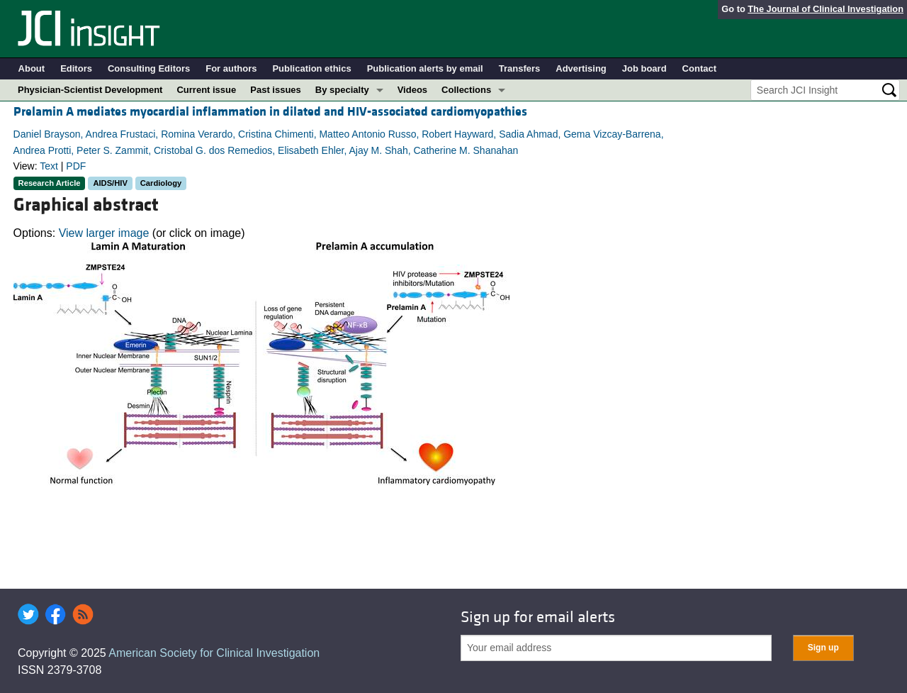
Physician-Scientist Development (90, 89)
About (31, 68)
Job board (644, 68)
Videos (412, 89)
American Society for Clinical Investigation (214, 653)
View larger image (104, 233)
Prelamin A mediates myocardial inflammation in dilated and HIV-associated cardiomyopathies (270, 112)
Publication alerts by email (425, 68)
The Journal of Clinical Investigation (825, 9)
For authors (231, 68)
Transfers (520, 68)
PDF (76, 166)
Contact (699, 68)
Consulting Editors (149, 68)
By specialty (342, 89)
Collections (466, 89)
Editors (76, 68)
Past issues (275, 89)
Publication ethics (311, 68)
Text (49, 166)
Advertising (581, 68)
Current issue (206, 89)
